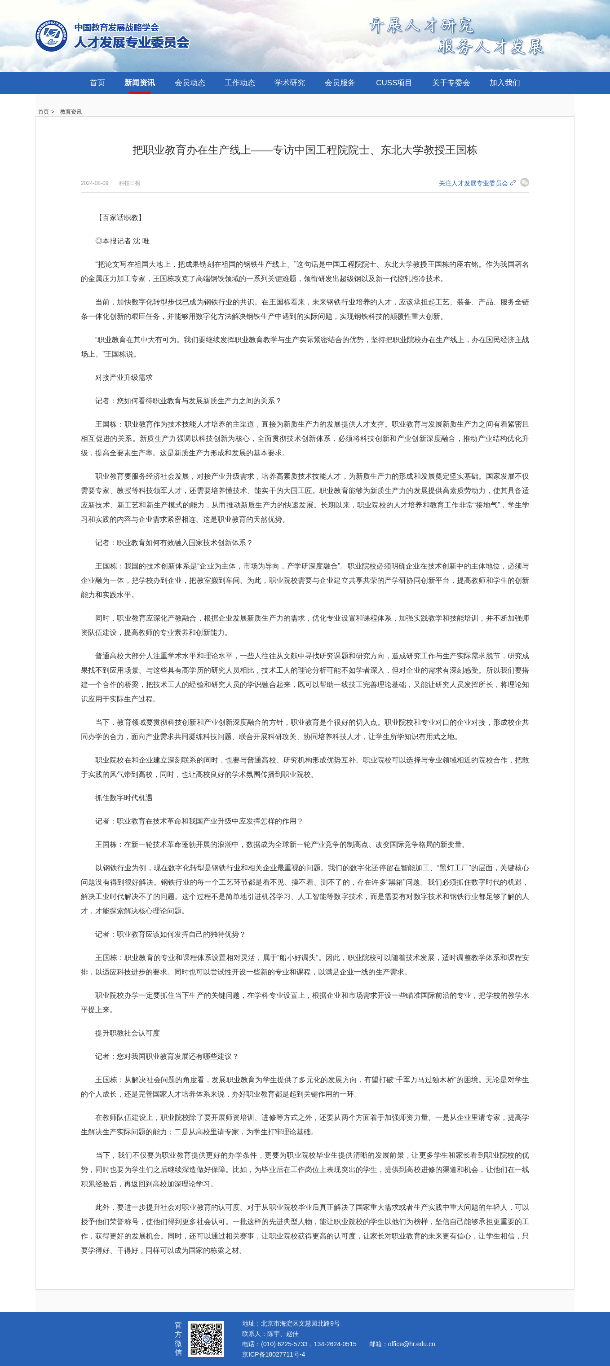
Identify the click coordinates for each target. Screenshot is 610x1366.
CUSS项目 (394, 83)
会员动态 (190, 83)
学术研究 (289, 83)
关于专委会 (451, 83)
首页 (97, 83)
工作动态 (240, 83)
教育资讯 (71, 112)
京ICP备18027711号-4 (273, 1354)
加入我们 (505, 83)
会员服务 (340, 83)
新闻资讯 (139, 83)
